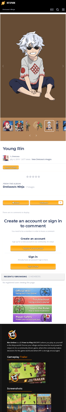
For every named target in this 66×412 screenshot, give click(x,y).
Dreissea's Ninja (13, 180)
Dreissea (15, 149)
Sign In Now (33, 259)
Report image (11, 160)
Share (15, 196)
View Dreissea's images (42, 152)
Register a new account (33, 241)
